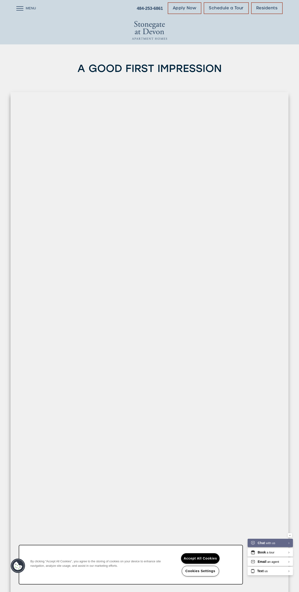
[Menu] (26, 8)
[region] (131, 565)
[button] (185, 8)
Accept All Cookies (200, 558)
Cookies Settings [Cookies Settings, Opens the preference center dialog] (200, 571)
